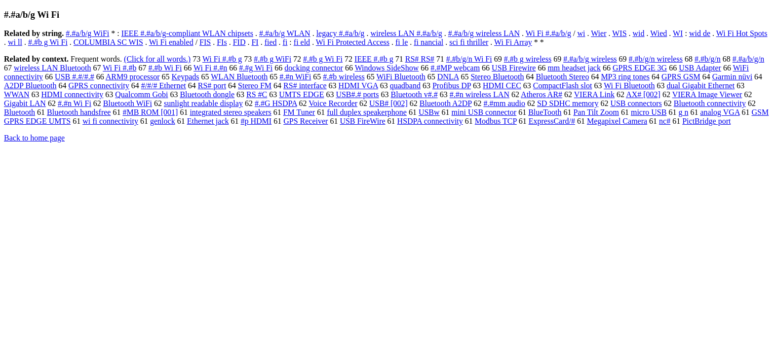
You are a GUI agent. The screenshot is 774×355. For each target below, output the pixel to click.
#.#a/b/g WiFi (87, 33)
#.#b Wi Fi (165, 68)
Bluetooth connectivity (710, 103)
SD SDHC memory (567, 103)
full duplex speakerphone (367, 112)
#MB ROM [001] (150, 112)
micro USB (648, 112)
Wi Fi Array (513, 42)
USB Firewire (514, 68)
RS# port (212, 85)
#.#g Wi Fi (255, 68)
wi (581, 33)
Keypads (185, 76)
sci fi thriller (468, 42)
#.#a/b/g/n (748, 59)
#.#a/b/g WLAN (284, 33)
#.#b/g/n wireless (656, 59)
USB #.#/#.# (74, 76)
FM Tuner (299, 112)
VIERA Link (594, 94)
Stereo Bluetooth (497, 76)
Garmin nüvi (732, 76)
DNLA (448, 76)
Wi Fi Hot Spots (742, 33)
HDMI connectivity (72, 94)
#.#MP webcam (455, 68)
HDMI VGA (358, 85)
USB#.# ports (357, 94)
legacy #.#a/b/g (340, 33)
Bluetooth (19, 112)
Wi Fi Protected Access (352, 42)
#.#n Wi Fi (74, 103)
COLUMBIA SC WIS (108, 42)
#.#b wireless (343, 76)
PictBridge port (706, 121)
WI (678, 33)
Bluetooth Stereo (562, 76)
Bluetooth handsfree (79, 112)
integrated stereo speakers (230, 112)
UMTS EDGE (301, 94)
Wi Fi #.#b (119, 68)
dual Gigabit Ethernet (700, 85)
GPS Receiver (305, 121)
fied (271, 42)
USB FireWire (362, 121)
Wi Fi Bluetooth (629, 85)
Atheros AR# (541, 94)
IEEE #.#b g (373, 59)
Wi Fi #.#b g (222, 59)
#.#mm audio (504, 103)
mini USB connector (484, 112)
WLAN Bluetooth (239, 76)
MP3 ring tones (625, 76)
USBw (429, 112)
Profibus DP (451, 85)
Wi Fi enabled (171, 42)
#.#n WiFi (295, 76)
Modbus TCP (496, 121)
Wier (598, 33)
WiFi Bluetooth (400, 76)
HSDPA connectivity (430, 121)
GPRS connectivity (99, 85)
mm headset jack (574, 68)
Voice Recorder (333, 103)
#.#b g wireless (527, 59)
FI (254, 42)
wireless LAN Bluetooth (52, 68)
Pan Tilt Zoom (596, 112)
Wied (658, 33)
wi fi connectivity (110, 121)
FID (239, 42)
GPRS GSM (680, 76)
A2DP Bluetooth (30, 85)
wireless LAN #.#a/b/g (406, 33)
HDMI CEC (502, 85)
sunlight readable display (203, 103)
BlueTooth (544, 112)
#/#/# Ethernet (163, 85)
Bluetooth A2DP (446, 103)
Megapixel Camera (617, 121)
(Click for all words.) (157, 59)
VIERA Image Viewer (707, 94)
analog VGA (719, 112)
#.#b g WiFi (272, 59)
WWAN (17, 94)
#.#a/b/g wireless (590, 59)
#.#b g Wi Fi (48, 42)
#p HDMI (256, 121)
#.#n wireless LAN (479, 94)
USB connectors (635, 103)
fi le (401, 42)
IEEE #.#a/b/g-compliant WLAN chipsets (187, 33)
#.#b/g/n (708, 59)
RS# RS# (419, 59)
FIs (222, 42)
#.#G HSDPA (276, 103)
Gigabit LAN (25, 103)
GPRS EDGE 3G (640, 68)
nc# (664, 121)
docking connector (313, 68)
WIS (619, 33)
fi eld (302, 42)
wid (639, 33)
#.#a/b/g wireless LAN (484, 33)
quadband (405, 85)
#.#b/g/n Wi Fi (469, 59)
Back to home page (34, 138)
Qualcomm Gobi (141, 94)
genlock (162, 121)
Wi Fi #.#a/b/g (548, 33)
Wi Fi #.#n (210, 68)
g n (683, 112)
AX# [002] (643, 94)
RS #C (256, 94)
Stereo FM (254, 85)
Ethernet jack (208, 121)
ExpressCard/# (552, 121)
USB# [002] (388, 103)
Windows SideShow (387, 68)
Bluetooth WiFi (127, 103)
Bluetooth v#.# (414, 94)
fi (285, 42)
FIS (205, 42)
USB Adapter (700, 68)
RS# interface (305, 85)
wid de (699, 33)
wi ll (15, 42)
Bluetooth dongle (207, 94)
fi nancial (428, 42)
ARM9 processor (133, 76)
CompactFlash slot (562, 85)
